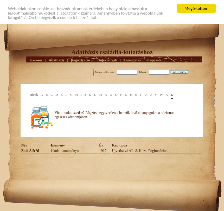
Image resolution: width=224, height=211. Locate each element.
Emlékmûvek (107, 60)
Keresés (36, 60)
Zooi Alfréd (30, 151)
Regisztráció (80, 60)
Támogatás (132, 60)
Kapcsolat (155, 60)
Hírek (34, 95)
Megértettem (196, 8)
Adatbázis (56, 60)
